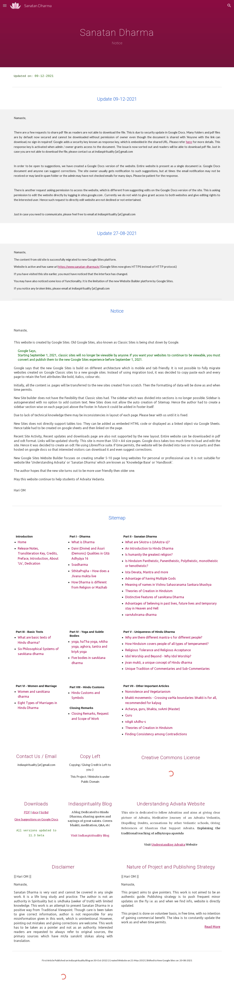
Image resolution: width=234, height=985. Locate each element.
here (189, 142)
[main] (117, 33)
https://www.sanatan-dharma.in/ (79, 266)
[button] (4, 5)
